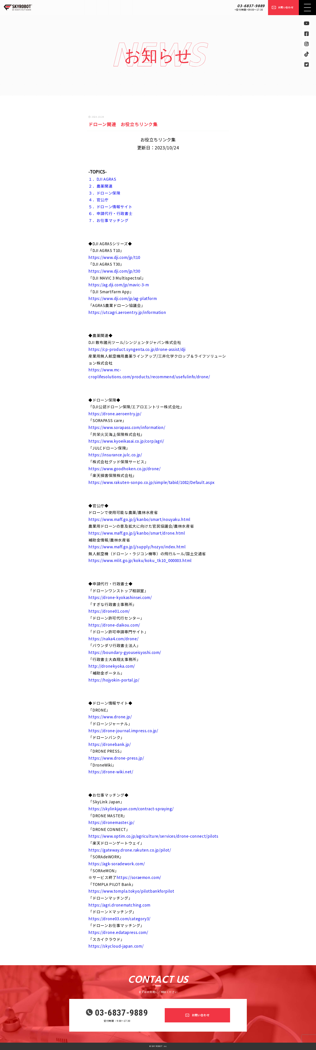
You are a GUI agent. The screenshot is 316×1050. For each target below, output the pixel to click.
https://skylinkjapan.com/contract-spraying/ (131, 808)
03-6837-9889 (251, 6)
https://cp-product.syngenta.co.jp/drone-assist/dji (136, 349)
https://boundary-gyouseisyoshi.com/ (124, 652)
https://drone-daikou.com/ (114, 625)
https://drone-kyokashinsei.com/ (120, 597)
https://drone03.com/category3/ (119, 918)
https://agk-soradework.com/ (116, 863)
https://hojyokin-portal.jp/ (113, 680)
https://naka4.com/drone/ (113, 638)
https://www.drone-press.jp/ (116, 758)
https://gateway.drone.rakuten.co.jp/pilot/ (129, 850)
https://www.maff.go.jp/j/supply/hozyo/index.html (137, 546)
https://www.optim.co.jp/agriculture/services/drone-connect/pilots (153, 836)
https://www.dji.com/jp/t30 (114, 271)
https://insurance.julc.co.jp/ (115, 454)
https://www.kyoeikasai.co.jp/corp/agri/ (126, 441)
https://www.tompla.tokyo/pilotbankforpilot (131, 891)
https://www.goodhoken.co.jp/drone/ (124, 468)
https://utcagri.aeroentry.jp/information (127, 312)
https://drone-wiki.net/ (110, 771)
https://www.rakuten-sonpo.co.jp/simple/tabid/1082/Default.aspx (151, 482)
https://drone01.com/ (109, 611)
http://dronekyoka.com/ (111, 666)
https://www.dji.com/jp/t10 (114, 257)
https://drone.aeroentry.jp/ (114, 413)
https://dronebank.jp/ (109, 744)
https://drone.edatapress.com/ (118, 932)
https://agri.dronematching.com (119, 905)
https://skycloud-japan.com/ (116, 946)
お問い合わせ (286, 7)
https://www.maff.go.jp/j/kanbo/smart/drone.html (136, 533)
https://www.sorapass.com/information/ (126, 427)
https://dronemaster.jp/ (111, 822)
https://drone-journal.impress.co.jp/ (123, 730)
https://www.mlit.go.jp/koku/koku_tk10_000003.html (139, 560)
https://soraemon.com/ (139, 877)
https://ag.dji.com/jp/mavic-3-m (118, 284)
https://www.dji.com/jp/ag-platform (122, 298)
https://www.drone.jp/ (110, 716)
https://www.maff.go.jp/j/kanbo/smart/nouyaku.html (139, 519)
